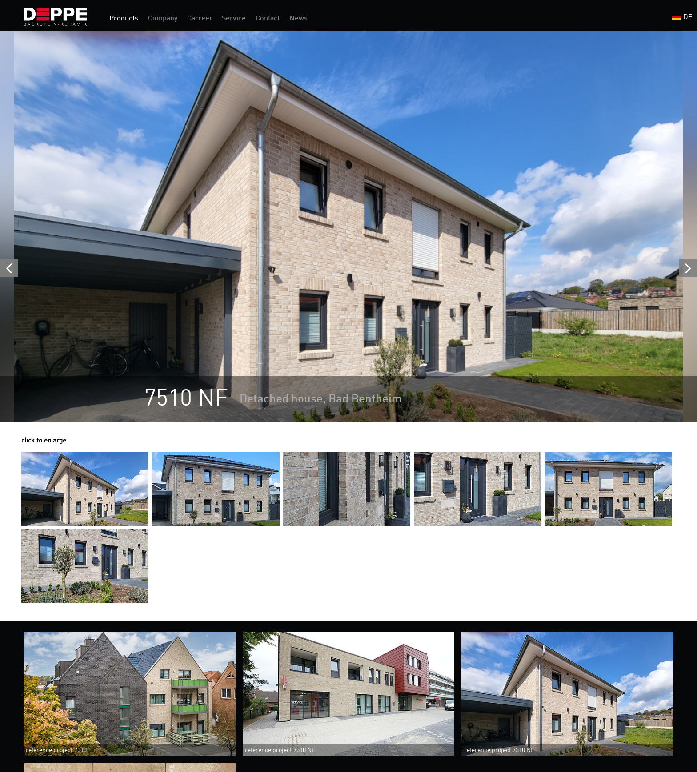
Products (123, 18)
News (298, 18)
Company (162, 18)
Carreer (199, 18)
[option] (348, 226)
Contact (268, 18)
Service (234, 18)
